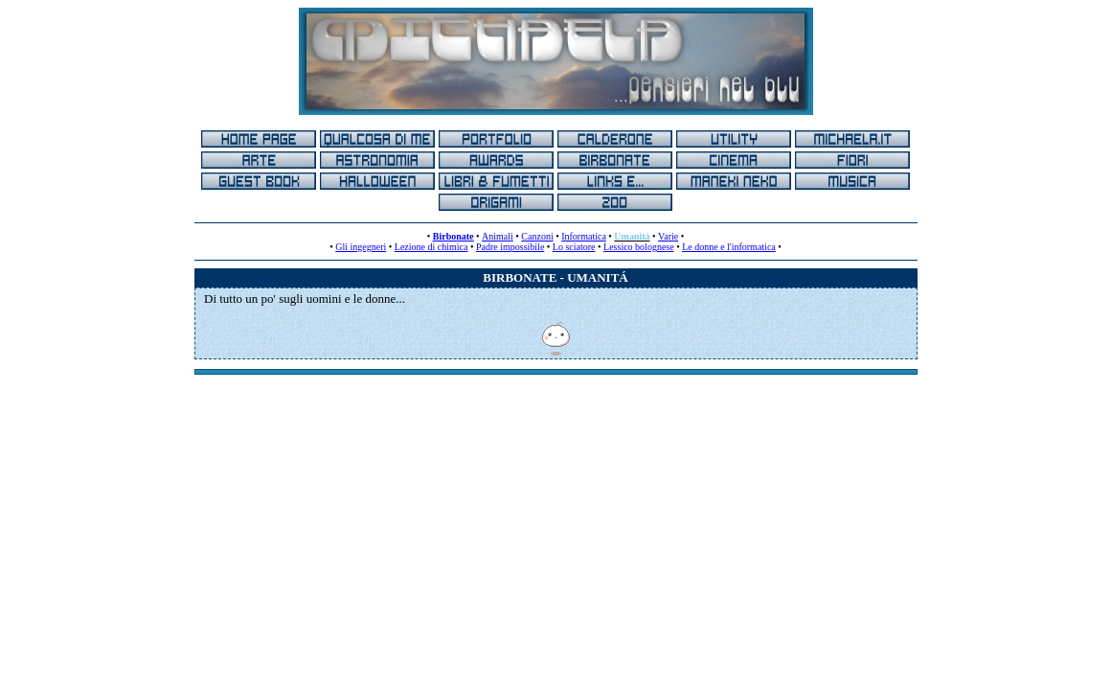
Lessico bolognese (638, 247)
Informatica (583, 236)
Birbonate (453, 236)
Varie (668, 236)
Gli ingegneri (360, 247)
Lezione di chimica (431, 247)
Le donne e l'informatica (729, 247)
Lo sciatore (574, 247)
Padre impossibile (510, 247)
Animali (497, 236)
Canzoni (537, 236)
